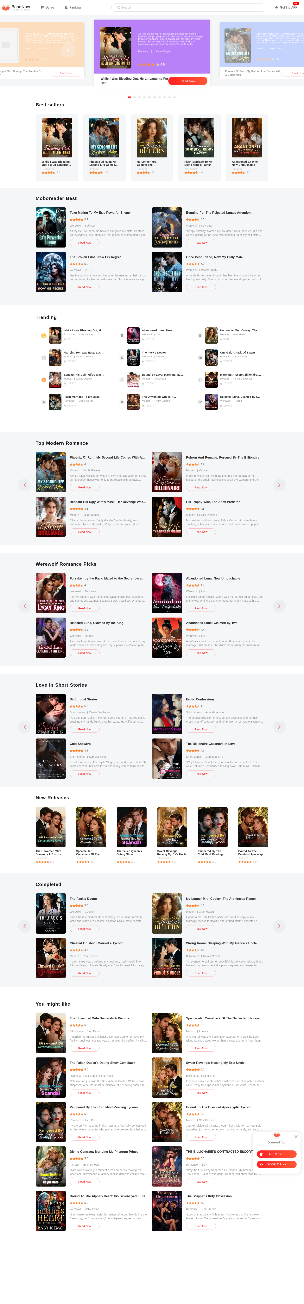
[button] (129, 97)
